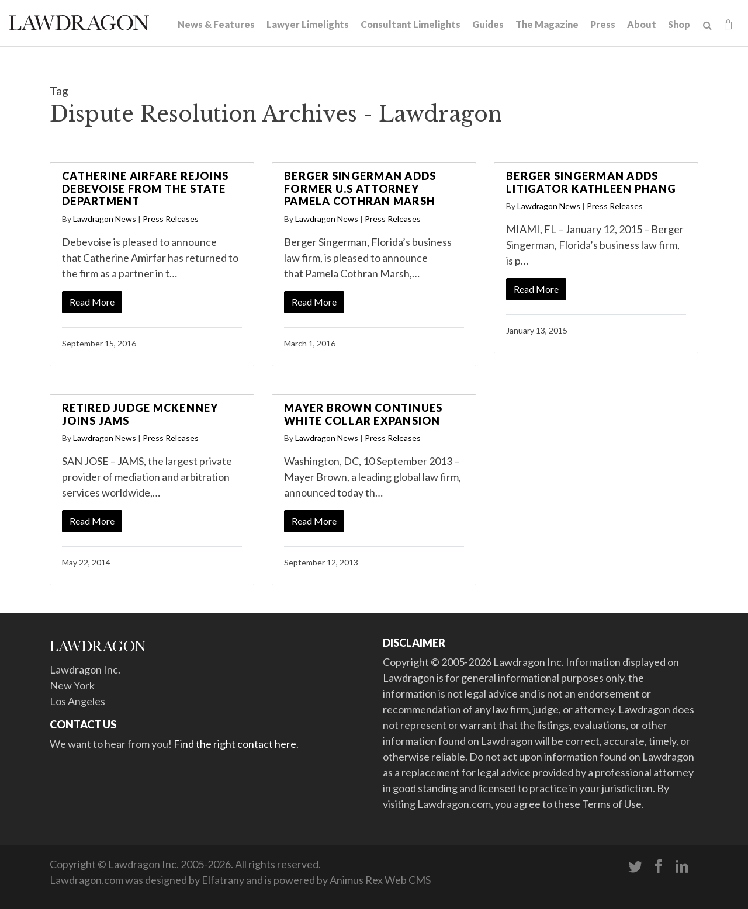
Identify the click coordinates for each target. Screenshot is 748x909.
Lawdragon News (104, 219)
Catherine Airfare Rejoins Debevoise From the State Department (145, 188)
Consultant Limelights (410, 24)
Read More (92, 301)
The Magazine (547, 24)
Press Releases (171, 219)
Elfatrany (223, 879)
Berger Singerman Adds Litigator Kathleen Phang (591, 182)
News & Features (216, 24)
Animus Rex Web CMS (380, 879)
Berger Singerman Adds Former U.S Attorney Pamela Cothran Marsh (360, 188)
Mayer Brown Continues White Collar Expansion (363, 414)
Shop (679, 24)
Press (602, 24)
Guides (488, 24)
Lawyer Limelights (307, 24)
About (641, 24)
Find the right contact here (235, 743)
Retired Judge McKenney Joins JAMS (140, 414)
